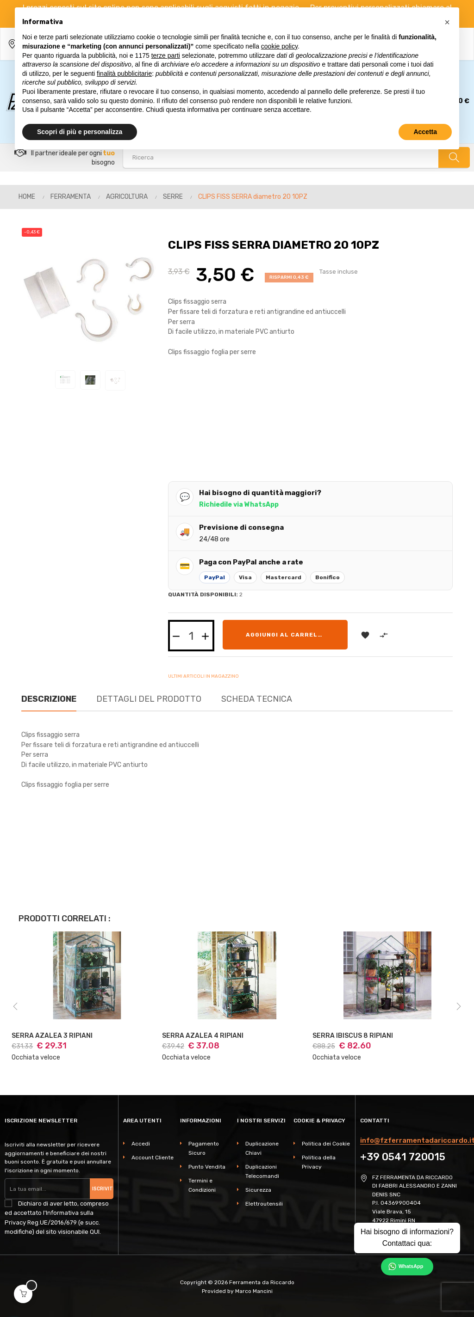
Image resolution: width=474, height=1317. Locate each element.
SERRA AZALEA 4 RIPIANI (202, 1036)
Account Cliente (152, 1157)
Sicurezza (258, 1190)
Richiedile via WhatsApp (239, 504)
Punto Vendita (206, 1167)
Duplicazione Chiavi (262, 1148)
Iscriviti (102, 1188)
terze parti (165, 55)
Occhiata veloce (36, 1057)
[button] (447, 22)
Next (458, 1006)
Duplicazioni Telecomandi (262, 1171)
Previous (15, 1006)
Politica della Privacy (319, 1162)
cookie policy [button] (279, 46)
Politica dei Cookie (326, 1143)
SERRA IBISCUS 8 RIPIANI (352, 1036)
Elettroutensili (264, 1204)
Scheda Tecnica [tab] (256, 699)
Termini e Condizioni (202, 1185)
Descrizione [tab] (48, 699)
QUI (95, 1231)
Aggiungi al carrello (286, 634)
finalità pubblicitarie (124, 73)
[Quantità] (191, 635)
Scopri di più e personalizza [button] (79, 131)
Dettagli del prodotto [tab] (148, 699)
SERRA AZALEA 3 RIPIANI (52, 1036)
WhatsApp (411, 1266)
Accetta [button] (425, 131)
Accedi (140, 1143)
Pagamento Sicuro (203, 1148)
